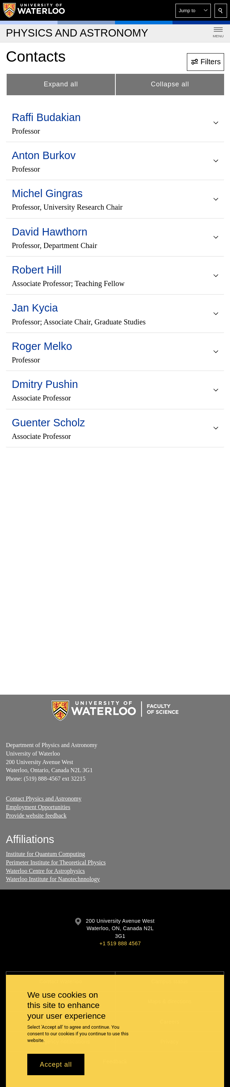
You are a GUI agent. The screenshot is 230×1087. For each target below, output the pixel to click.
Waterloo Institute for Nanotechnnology (53, 879)
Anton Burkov (44, 155)
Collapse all (170, 84)
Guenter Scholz (48, 423)
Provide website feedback (36, 815)
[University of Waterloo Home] (34, 10)
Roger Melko (42, 346)
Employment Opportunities (38, 807)
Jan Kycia (35, 308)
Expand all (61, 84)
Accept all (56, 1064)
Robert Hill (37, 270)
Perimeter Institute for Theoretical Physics (56, 862)
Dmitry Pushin (45, 384)
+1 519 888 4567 (120, 943)
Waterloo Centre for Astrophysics (45, 871)
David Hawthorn (49, 232)
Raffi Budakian (46, 117)
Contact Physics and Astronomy (43, 798)
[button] (193, 10)
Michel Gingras (47, 193)
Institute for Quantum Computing (45, 854)
